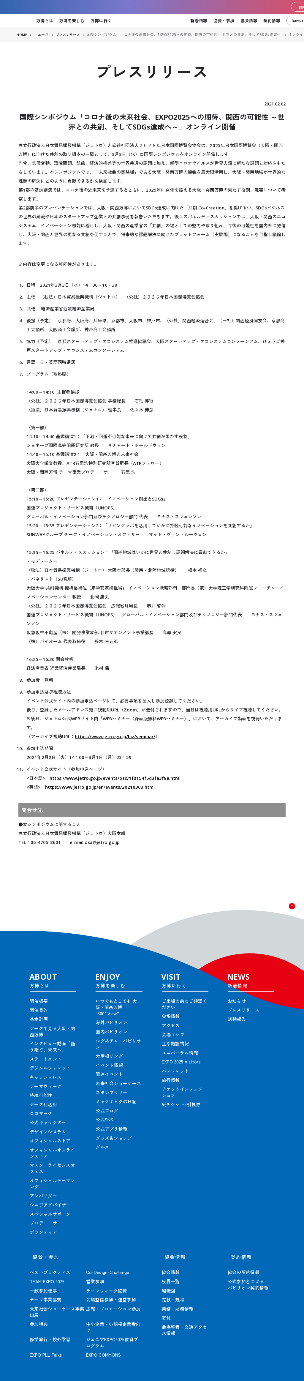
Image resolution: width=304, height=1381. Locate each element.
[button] (286, 912)
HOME (22, 34)
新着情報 (198, 20)
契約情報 (271, 20)
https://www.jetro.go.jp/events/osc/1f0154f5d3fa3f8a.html (115, 778)
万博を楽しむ (72, 20)
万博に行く (101, 20)
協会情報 (248, 20)
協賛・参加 (223, 20)
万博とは (44, 20)
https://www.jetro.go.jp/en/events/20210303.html (100, 787)
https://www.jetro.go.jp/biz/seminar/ (115, 736)
